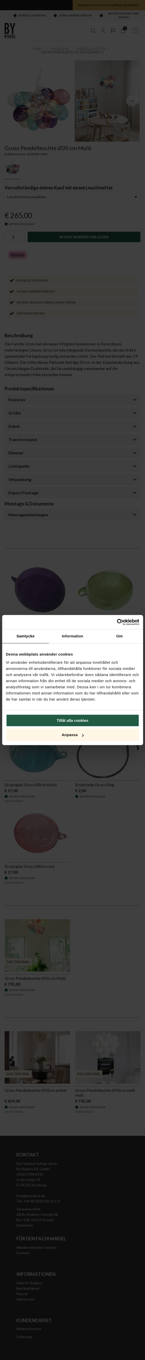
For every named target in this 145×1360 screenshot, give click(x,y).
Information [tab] (72, 636)
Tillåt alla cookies (72, 720)
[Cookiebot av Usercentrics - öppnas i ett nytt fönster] (116, 622)
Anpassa (73, 735)
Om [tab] (119, 636)
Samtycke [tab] (25, 636)
